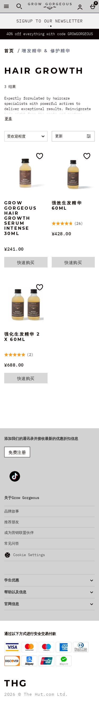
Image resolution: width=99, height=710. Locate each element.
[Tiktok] (15, 480)
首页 (9, 50)
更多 (8, 118)
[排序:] (26, 136)
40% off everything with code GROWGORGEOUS (49, 33)
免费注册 (17, 452)
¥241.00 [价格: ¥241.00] (14, 249)
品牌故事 (11, 511)
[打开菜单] (6, 6)
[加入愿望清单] (39, 156)
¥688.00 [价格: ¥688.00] (14, 365)
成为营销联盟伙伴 (19, 532)
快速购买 (32, 263)
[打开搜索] (19, 6)
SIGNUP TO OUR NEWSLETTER (49, 20)
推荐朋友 (11, 522)
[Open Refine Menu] (73, 136)
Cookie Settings (24, 555)
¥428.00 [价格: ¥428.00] (61, 233)
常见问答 (11, 543)
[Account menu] (80, 7)
